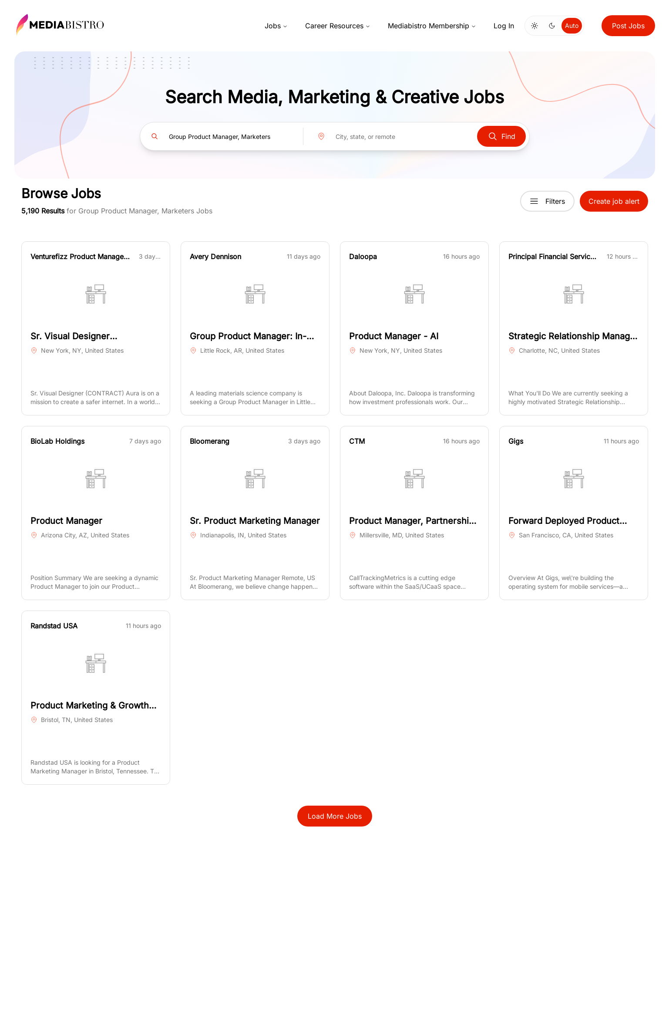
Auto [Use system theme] (571, 25)
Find (501, 136)
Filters (547, 201)
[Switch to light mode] (534, 26)
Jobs (276, 25)
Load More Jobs (335, 816)
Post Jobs (628, 25)
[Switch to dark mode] (552, 26)
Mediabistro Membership (432, 25)
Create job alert (613, 201)
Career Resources (337, 25)
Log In (504, 25)
